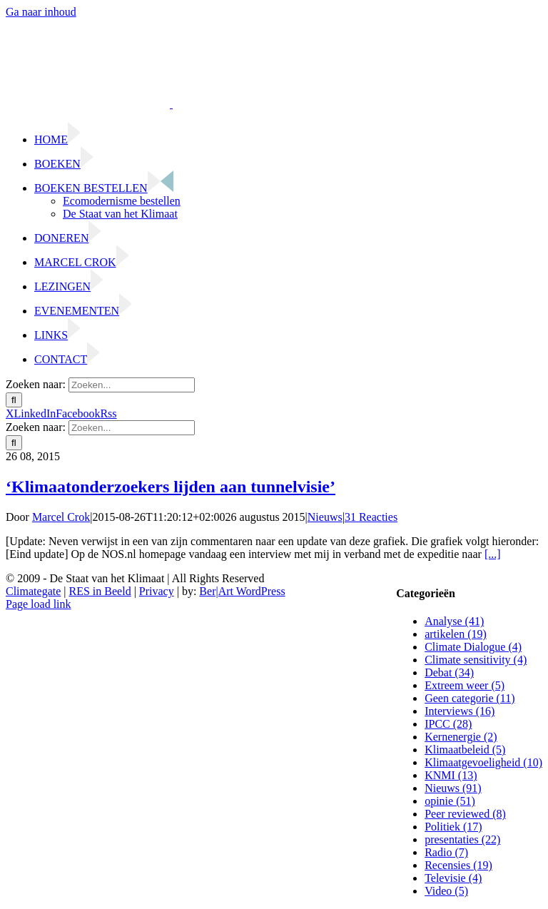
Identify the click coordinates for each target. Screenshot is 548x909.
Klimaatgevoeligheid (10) (483, 762)
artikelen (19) (456, 634)
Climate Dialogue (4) (473, 647)
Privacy (156, 591)
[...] (492, 554)
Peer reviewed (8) (465, 814)
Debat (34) (449, 672)
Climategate (33, 591)
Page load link (38, 604)
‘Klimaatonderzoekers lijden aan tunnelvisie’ (170, 486)
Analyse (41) (454, 621)
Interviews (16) (459, 711)
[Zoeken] (14, 399)
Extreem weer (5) (464, 685)
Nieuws (325, 517)
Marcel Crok (61, 517)
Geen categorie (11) (469, 698)
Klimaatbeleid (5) (465, 749)
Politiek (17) (453, 827)
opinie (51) (450, 801)
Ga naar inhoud (41, 12)
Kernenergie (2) (461, 737)
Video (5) (446, 891)
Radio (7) (446, 852)
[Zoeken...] (131, 384)
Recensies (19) (458, 865)
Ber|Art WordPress (242, 591)
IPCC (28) (448, 724)
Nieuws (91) (453, 788)
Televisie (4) (453, 878)
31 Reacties (371, 517)
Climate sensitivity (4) (476, 660)
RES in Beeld (100, 591)
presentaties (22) (462, 839)
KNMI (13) (451, 775)
